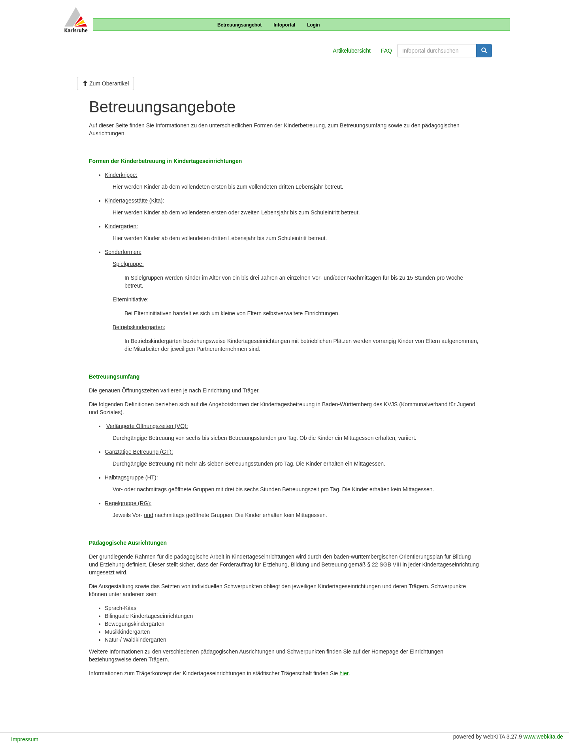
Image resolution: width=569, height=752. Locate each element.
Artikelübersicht (352, 50)
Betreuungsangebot (239, 25)
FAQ (386, 50)
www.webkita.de (543, 736)
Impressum (24, 739)
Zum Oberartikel (105, 83)
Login (313, 25)
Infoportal (284, 25)
